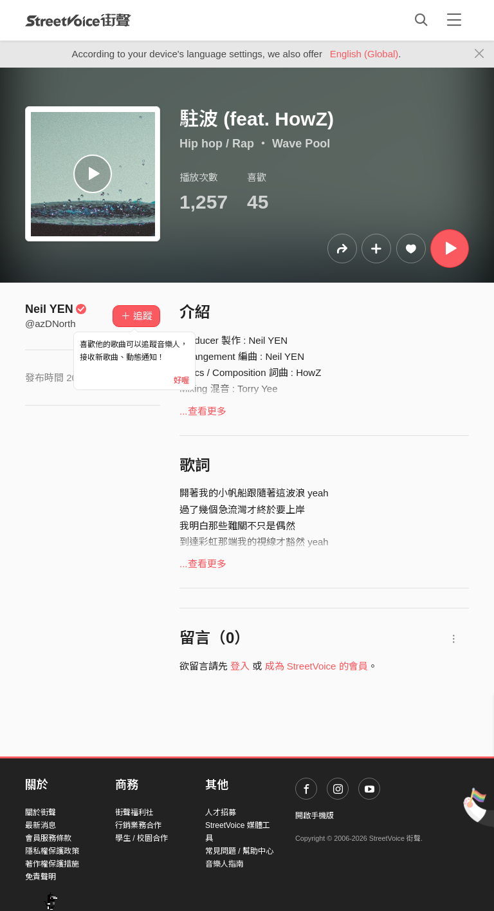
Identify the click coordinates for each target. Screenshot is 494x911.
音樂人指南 (224, 864)
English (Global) (364, 53)
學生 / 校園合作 (141, 838)
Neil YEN (56, 309)
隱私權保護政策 (52, 851)
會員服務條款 (48, 838)
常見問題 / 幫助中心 (239, 851)
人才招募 (220, 812)
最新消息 (40, 825)
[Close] (479, 54)
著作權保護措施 (52, 864)
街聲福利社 (134, 812)
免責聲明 (40, 876)
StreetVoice (78, 20)
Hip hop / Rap (216, 143)
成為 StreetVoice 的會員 (316, 666)
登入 (240, 666)
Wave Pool (301, 143)
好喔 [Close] (181, 380)
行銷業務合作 (138, 825)
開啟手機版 (314, 815)
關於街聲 (40, 812)
